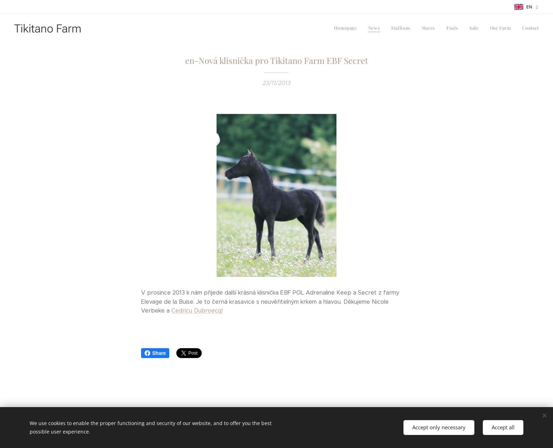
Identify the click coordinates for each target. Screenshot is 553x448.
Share (155, 353)
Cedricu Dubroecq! (197, 310)
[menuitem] (462, 28)
